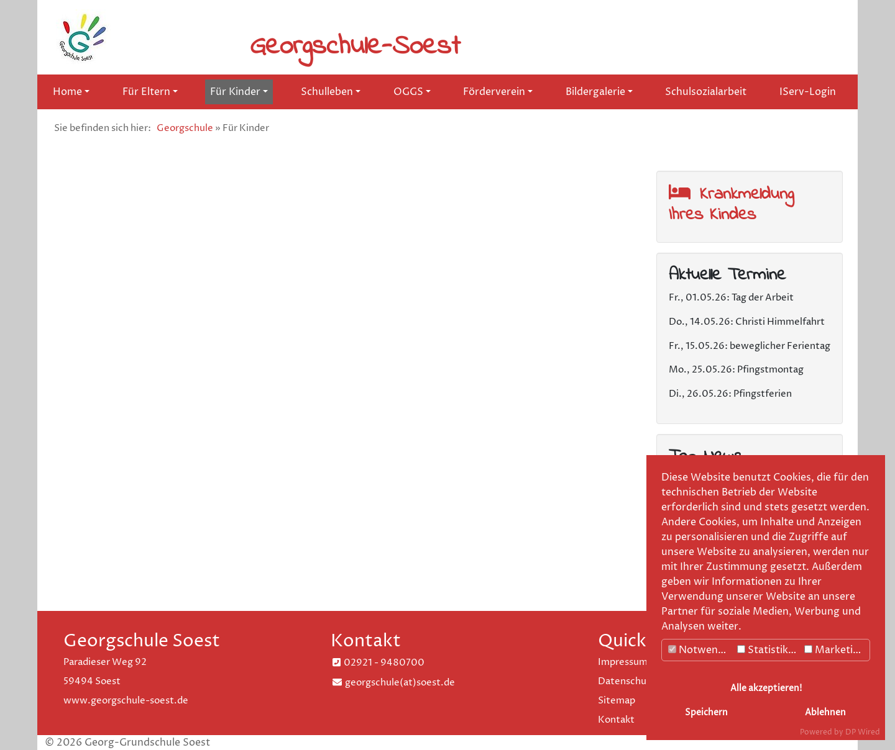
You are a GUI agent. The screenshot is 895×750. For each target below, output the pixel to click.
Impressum (623, 662)
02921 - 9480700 (384, 662)
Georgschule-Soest (355, 46)
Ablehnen (825, 713)
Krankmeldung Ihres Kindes (731, 204)
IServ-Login (807, 92)
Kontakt (616, 719)
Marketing (834, 650)
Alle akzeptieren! (766, 688)
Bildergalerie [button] (595, 92)
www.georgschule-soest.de (125, 700)
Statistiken (768, 650)
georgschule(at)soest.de (400, 682)
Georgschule (185, 128)
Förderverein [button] (494, 92)
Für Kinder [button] (235, 92)
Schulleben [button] (327, 92)
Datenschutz (627, 681)
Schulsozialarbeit (705, 92)
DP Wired (862, 732)
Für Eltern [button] (146, 92)
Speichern (706, 713)
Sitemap (616, 700)
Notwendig (700, 650)
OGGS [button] (408, 92)
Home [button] (67, 92)
